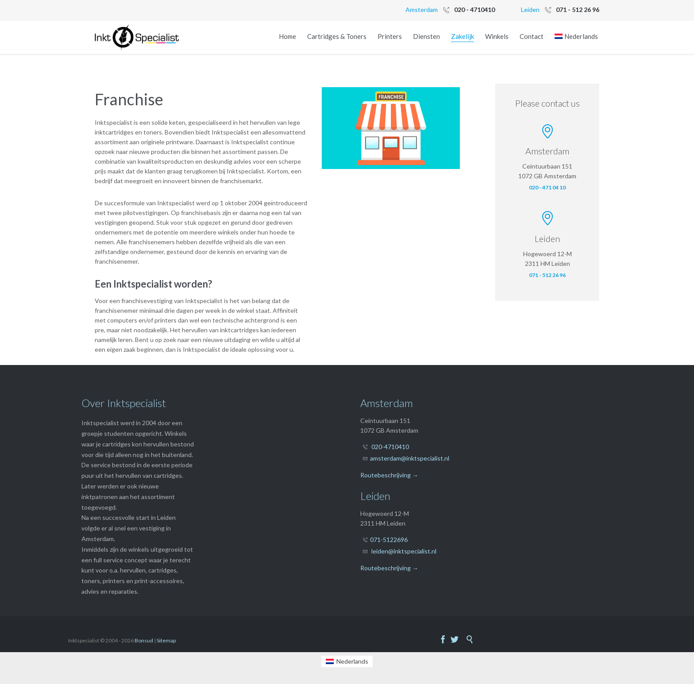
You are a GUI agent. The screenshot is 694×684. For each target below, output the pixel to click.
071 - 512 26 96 (547, 275)
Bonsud (144, 640)
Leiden (530, 9)
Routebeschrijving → (389, 475)
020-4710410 (390, 446)
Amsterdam (421, 9)
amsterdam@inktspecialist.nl (409, 458)
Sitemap (166, 640)
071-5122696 (389, 539)
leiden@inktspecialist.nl (403, 551)
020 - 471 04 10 (547, 187)
